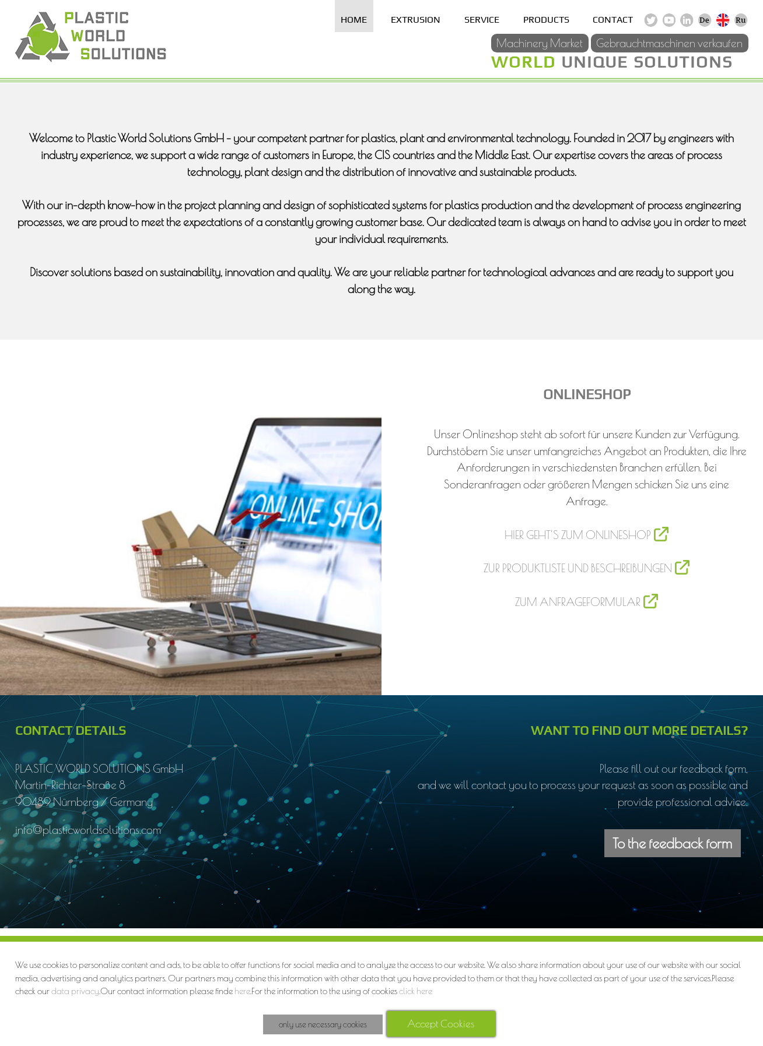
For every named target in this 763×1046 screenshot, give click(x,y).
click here (415, 991)
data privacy (75, 991)
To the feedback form (672, 843)
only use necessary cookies (323, 1024)
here (242, 991)
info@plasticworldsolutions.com (88, 829)
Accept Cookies (440, 1023)
